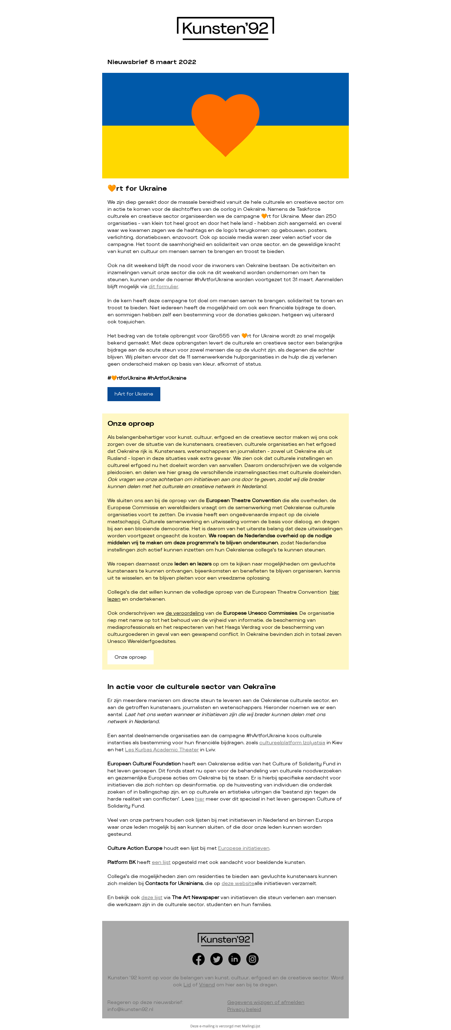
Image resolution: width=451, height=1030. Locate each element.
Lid (187, 984)
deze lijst (151, 897)
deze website (238, 883)
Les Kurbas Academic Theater (162, 749)
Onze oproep (131, 657)
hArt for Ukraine (134, 394)
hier (199, 799)
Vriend (207, 984)
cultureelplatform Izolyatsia (292, 742)
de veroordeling (185, 613)
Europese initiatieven (244, 848)
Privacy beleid (244, 1009)
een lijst (161, 862)
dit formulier (163, 286)
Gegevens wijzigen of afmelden (265, 1002)
